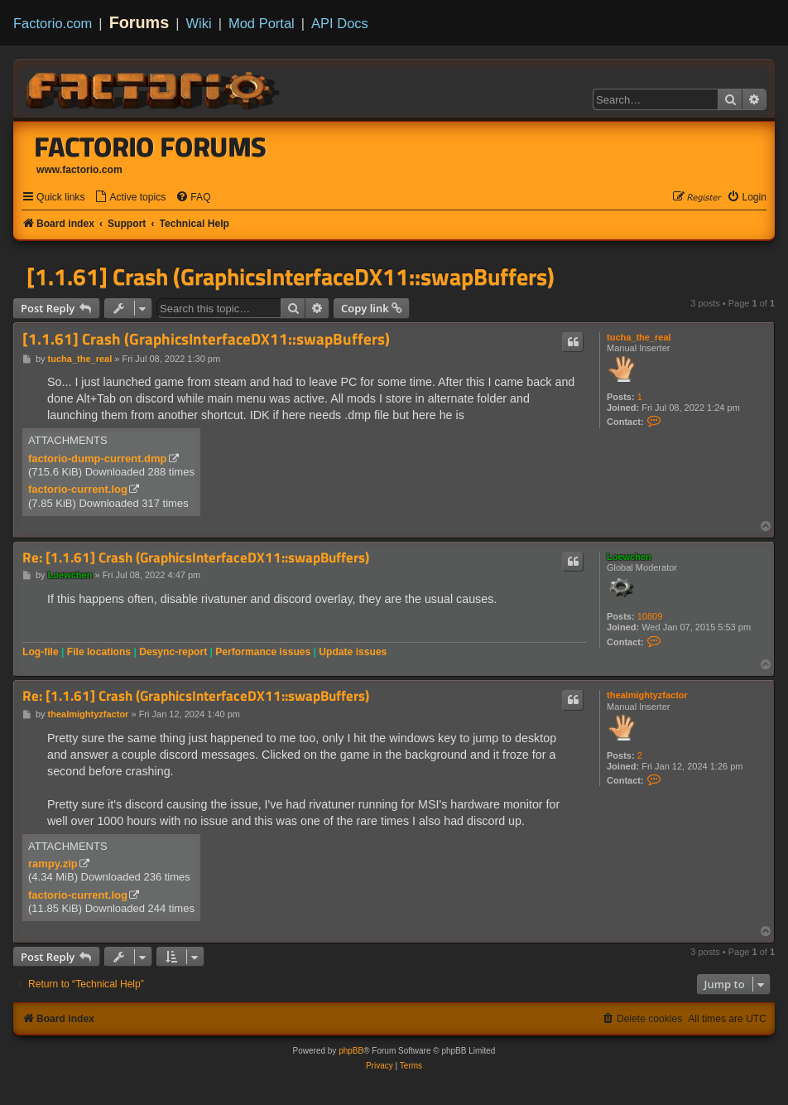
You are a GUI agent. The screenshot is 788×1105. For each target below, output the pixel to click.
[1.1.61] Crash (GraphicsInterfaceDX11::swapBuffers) (290, 276)
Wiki (199, 23)
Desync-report (173, 652)
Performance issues (262, 652)
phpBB (351, 1050)
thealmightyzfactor (647, 695)
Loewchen (629, 557)
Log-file (40, 652)
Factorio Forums (151, 146)
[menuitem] (130, 197)
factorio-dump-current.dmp (97, 458)
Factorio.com (52, 23)
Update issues (353, 652)
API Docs (339, 23)
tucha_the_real (639, 337)
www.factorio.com (79, 170)
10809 (650, 616)
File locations (99, 652)
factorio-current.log (77, 489)
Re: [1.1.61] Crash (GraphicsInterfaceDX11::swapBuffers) (195, 558)
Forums (139, 22)
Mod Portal (261, 23)
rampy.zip (53, 863)
